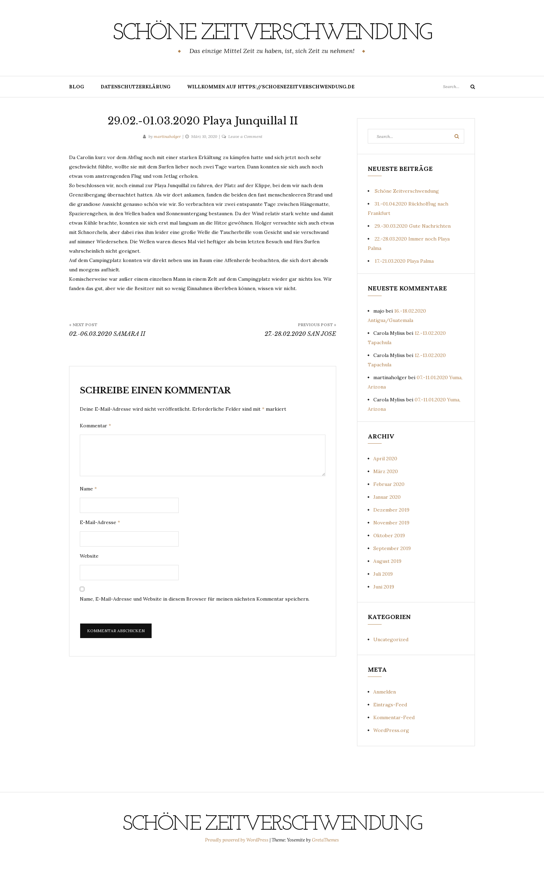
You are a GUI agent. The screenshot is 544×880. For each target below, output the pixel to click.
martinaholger (167, 161)
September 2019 (392, 573)
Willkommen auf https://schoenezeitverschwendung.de (271, 111)
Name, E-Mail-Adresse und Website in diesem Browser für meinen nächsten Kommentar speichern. (194, 624)
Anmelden (384, 717)
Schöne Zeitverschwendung (272, 45)
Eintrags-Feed (390, 729)
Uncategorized (390, 664)
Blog (76, 111)
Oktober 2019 (389, 560)
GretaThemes (325, 865)
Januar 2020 (387, 522)
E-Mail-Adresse (100, 547)
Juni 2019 (383, 612)
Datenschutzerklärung (135, 111)
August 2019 (387, 586)
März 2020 (385, 496)
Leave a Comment (245, 161)
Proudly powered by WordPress (237, 865)
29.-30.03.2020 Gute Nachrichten (413, 251)
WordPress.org (391, 755)
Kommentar (95, 450)
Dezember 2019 (391, 535)
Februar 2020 (389, 509)
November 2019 (391, 547)
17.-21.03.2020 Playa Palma (404, 286)
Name (88, 514)
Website (89, 581)
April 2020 (385, 483)
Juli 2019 (383, 599)
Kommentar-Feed (394, 742)
